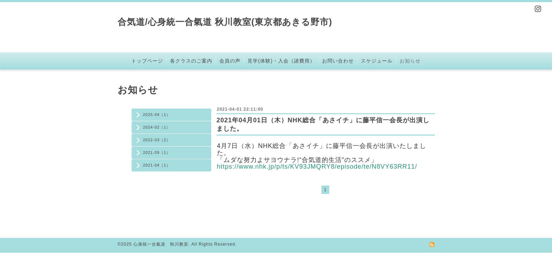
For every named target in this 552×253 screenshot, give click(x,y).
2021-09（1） (157, 152)
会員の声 (229, 61)
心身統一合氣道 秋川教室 (160, 244)
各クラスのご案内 (191, 61)
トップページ (147, 61)
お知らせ (410, 61)
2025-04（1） (157, 114)
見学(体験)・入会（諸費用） (281, 61)
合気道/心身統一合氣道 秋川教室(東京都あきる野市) (225, 22)
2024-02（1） (157, 127)
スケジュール (377, 61)
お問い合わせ (338, 61)
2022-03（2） (157, 140)
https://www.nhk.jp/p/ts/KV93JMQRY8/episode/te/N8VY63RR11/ (317, 166)
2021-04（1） (157, 165)
